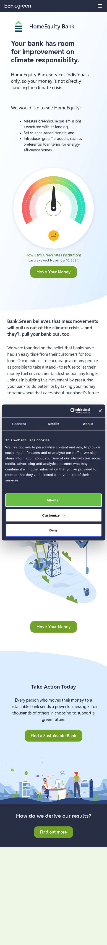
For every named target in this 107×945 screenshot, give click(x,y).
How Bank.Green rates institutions (53, 255)
